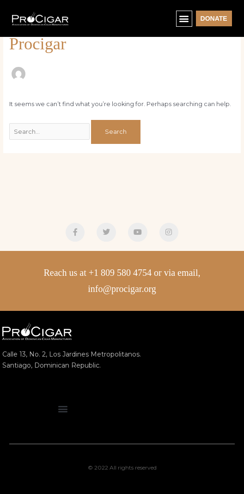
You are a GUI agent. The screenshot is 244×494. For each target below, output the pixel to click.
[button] (184, 19)
